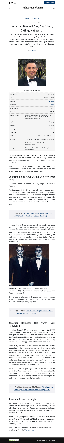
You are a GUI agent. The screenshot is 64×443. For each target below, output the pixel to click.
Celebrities (35, 19)
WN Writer (33, 50)
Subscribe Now (50, 2)
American (51, 101)
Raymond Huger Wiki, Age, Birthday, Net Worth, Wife (33, 312)
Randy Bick (29, 430)
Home (27, 19)
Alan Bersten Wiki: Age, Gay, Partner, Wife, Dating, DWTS (33, 388)
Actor (52, 104)
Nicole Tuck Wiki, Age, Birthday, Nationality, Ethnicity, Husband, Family (33, 214)
